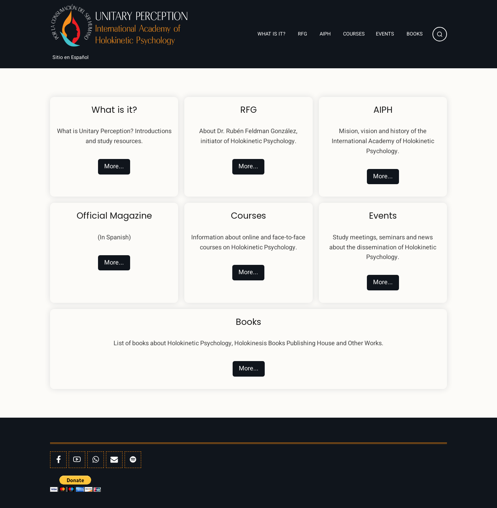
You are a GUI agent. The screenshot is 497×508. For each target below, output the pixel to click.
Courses (354, 34)
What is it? (272, 34)
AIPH (326, 34)
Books (415, 34)
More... (114, 166)
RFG (303, 34)
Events (386, 34)
